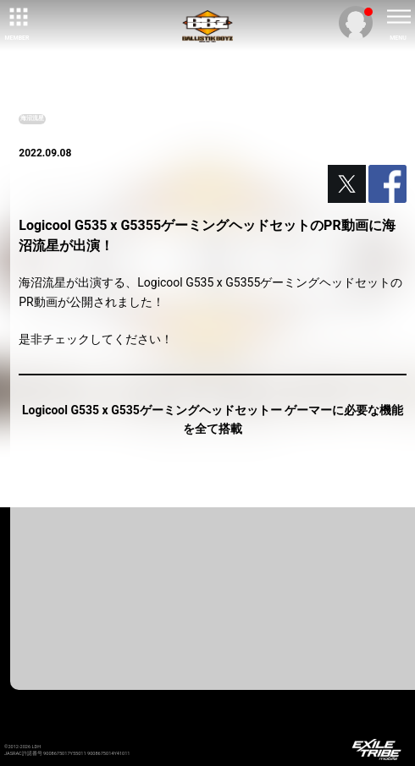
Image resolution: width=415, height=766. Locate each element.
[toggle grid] (17, 17)
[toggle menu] (398, 17)
